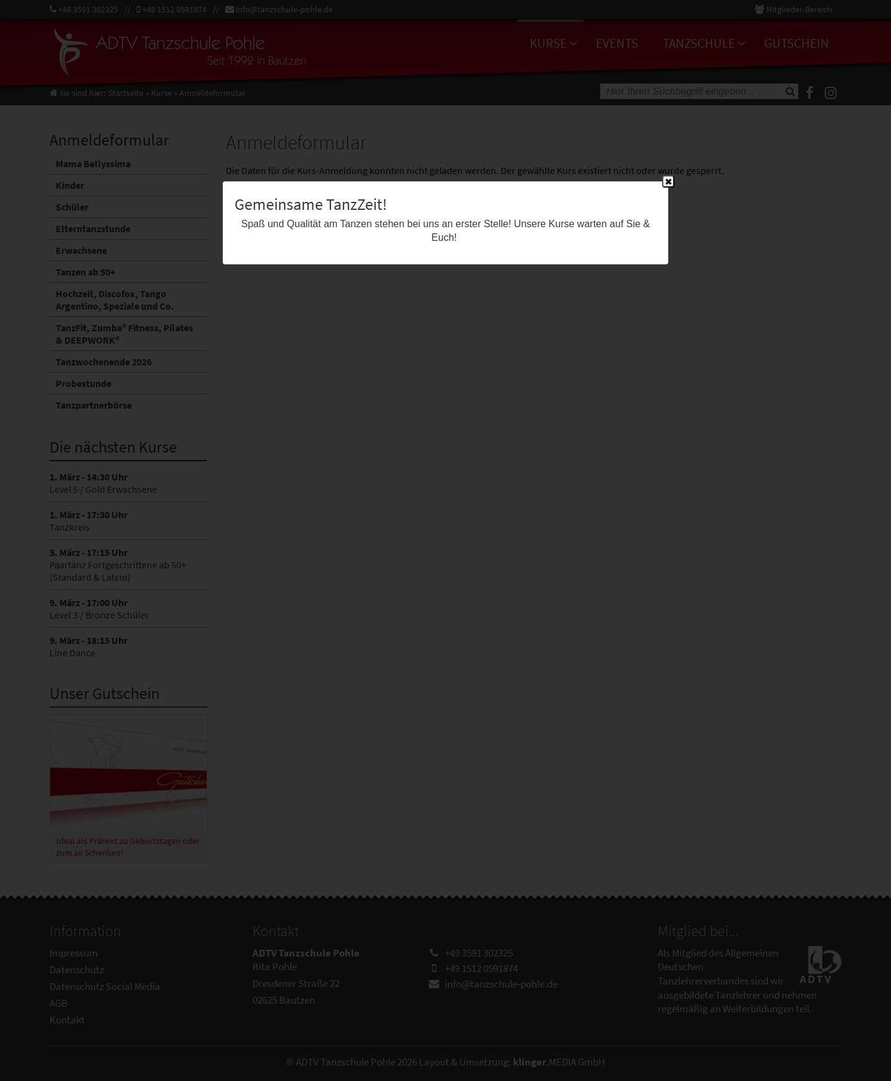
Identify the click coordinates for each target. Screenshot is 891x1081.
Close (667, 182)
